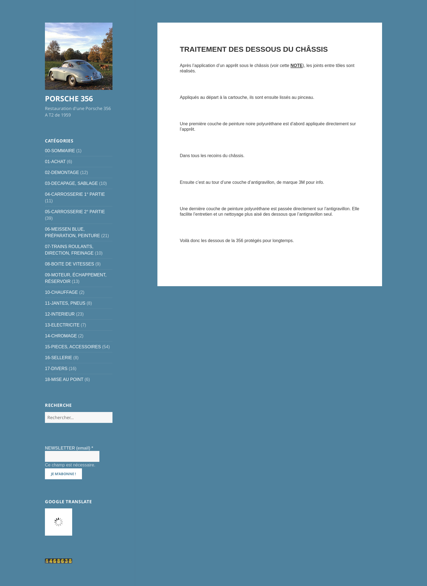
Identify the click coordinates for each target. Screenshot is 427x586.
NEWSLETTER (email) (69, 448)
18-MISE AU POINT (64, 379)
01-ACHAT (55, 161)
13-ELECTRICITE (62, 325)
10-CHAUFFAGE (61, 292)
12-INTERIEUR (60, 314)
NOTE (297, 65)
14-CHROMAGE (61, 336)
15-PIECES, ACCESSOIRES (73, 346)
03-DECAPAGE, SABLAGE (71, 183)
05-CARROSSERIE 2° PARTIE (75, 211)
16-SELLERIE (58, 357)
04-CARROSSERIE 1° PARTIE (75, 194)
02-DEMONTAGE (62, 172)
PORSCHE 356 (69, 98)
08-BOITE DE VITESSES (69, 264)
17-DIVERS (56, 368)
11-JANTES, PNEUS (65, 303)
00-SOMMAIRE (60, 150)
